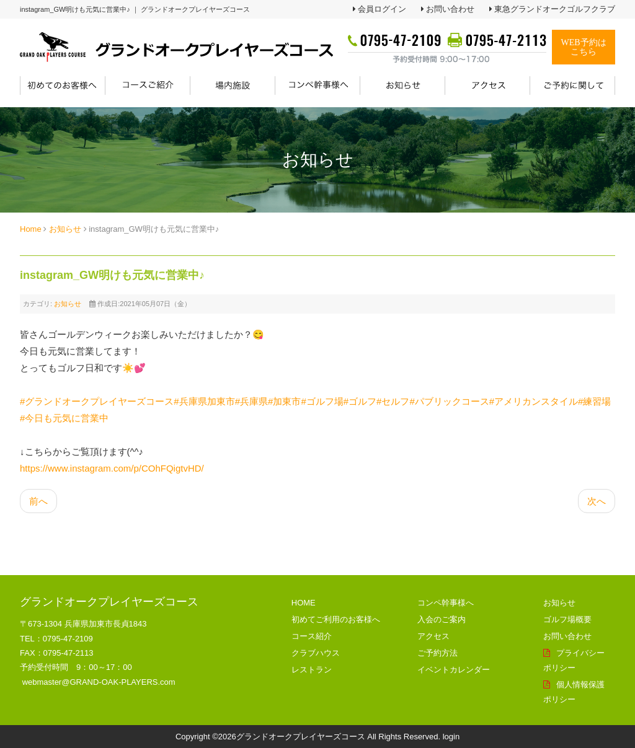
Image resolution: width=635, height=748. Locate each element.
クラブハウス (315, 653)
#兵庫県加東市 (204, 401)
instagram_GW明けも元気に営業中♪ (112, 275)
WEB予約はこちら (583, 47)
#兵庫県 (251, 401)
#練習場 (594, 401)
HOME (303, 602)
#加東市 (284, 401)
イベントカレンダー (453, 669)
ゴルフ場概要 (567, 619)
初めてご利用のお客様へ (335, 619)
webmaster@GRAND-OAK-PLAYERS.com (98, 682)
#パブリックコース (449, 401)
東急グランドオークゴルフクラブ (554, 9)
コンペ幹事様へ (445, 602)
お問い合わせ (450, 9)
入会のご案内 (441, 619)
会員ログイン (382, 9)
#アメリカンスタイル (533, 401)
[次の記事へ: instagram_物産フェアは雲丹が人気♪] (596, 501)
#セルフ (392, 401)
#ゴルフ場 (322, 401)
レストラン (311, 669)
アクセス (433, 636)
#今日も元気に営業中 (64, 418)
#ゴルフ (360, 401)
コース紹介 (311, 636)
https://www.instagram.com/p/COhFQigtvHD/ (112, 468)
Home (31, 229)
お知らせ (65, 229)
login (451, 736)
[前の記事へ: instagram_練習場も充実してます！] (38, 501)
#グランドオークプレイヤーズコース (97, 401)
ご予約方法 (437, 653)
